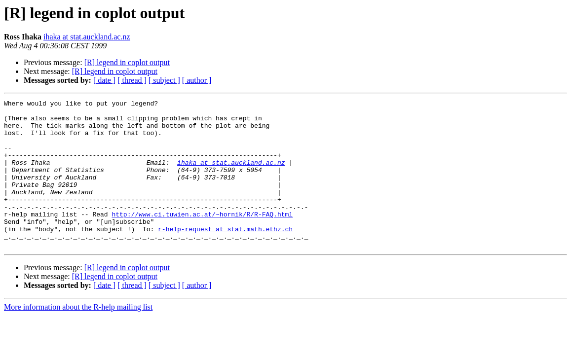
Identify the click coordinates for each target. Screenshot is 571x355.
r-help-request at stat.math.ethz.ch (225, 255)
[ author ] (197, 80)
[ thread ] (132, 80)
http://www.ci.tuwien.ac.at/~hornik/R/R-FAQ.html (202, 237)
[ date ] (104, 80)
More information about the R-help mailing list (78, 336)
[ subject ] (164, 80)
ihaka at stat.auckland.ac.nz (86, 37)
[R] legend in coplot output (127, 62)
